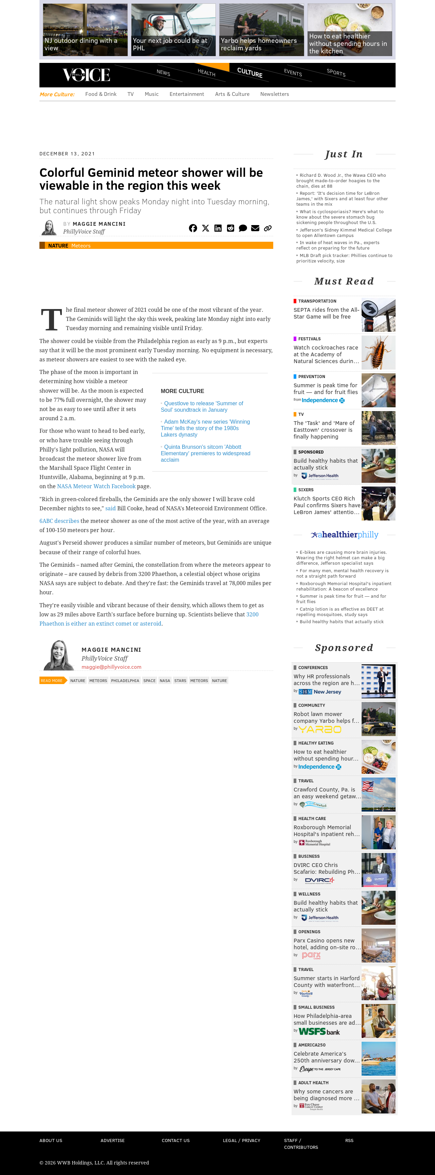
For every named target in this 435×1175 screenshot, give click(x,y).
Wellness (309, 894)
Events (293, 72)
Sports (336, 72)
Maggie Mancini (99, 223)
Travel (306, 781)
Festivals (309, 339)
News (163, 72)
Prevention (311, 376)
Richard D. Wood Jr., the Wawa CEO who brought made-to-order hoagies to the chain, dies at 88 (341, 180)
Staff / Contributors (301, 1143)
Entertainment (187, 93)
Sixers (306, 490)
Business (309, 856)
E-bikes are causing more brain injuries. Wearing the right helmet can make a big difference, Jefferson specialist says (341, 557)
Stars (180, 680)
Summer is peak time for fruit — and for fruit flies (341, 598)
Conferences (313, 667)
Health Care (312, 818)
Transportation (317, 301)
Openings (309, 932)
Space (149, 680)
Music (152, 93)
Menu (50, 75)
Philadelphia (125, 680)
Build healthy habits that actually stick (342, 621)
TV (130, 93)
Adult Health (313, 1082)
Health (206, 72)
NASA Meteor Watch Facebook (96, 486)
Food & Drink (101, 93)
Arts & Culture (232, 93)
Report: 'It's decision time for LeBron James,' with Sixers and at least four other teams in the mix (342, 198)
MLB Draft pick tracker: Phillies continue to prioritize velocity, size (344, 258)
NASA (165, 680)
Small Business (316, 1007)
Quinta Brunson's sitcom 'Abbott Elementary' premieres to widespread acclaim (205, 453)
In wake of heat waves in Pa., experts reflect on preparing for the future (338, 245)
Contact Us (176, 1140)
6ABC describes (59, 521)
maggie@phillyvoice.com (111, 666)
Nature (58, 245)
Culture (249, 72)
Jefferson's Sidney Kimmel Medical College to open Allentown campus (344, 232)
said (111, 508)
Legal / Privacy (241, 1140)
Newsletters (274, 93)
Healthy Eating (316, 743)
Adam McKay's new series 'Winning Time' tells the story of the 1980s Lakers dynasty (205, 428)
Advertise (113, 1140)
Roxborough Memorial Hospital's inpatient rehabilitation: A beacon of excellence (344, 586)
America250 (312, 1045)
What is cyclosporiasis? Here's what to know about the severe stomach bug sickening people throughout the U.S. (340, 216)
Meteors (81, 245)
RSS (349, 1140)
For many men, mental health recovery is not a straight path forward (342, 573)
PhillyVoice (86, 75)
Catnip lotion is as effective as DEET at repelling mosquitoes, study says (340, 611)
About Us (50, 1140)
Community (311, 705)
